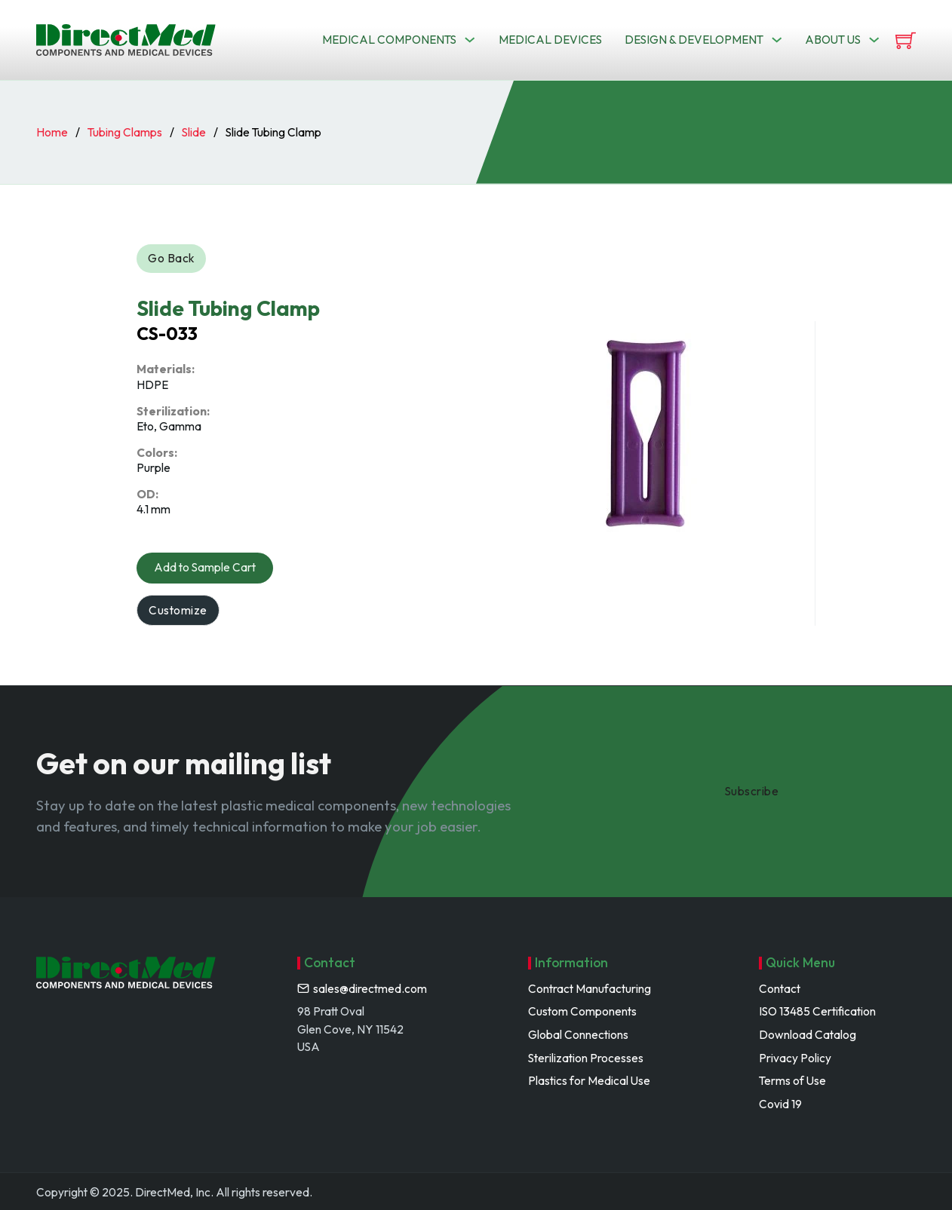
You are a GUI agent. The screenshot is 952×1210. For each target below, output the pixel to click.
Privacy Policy (795, 1058)
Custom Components (582, 1011)
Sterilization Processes (585, 1058)
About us (833, 39)
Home (52, 132)
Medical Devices (550, 39)
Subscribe (752, 791)
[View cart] (905, 40)
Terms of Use (792, 1081)
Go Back (171, 258)
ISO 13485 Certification (817, 1011)
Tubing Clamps (125, 132)
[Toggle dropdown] (469, 39)
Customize (178, 610)
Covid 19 (780, 1104)
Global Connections (578, 1035)
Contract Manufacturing (589, 989)
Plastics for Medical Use (589, 1081)
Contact (779, 989)
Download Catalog (807, 1035)
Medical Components (389, 39)
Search (601, 94)
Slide (194, 132)
